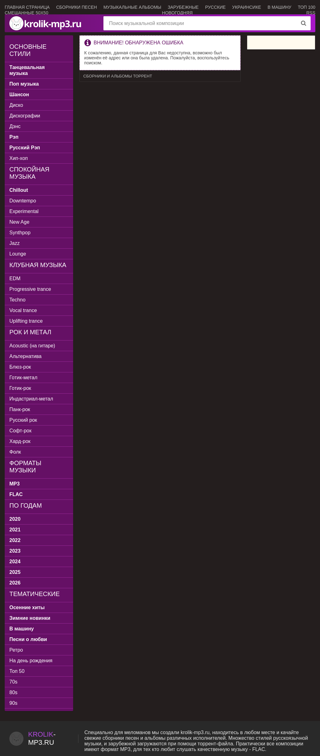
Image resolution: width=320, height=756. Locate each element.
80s (13, 692)
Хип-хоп (18, 158)
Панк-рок (19, 409)
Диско (16, 105)
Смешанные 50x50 (26, 12)
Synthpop (20, 232)
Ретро (16, 650)
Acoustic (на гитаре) (32, 345)
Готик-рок (20, 388)
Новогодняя (177, 12)
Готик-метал (23, 377)
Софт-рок (20, 430)
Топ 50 (16, 671)
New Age (19, 222)
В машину (279, 7)
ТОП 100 (306, 7)
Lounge (17, 253)
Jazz (14, 243)
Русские (215, 7)
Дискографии (24, 115)
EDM (15, 278)
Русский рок (23, 420)
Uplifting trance (26, 321)
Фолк (15, 452)
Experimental (23, 211)
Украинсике (246, 7)
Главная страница (27, 7)
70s (13, 681)
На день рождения (30, 660)
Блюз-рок (20, 367)
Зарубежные (183, 7)
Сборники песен (76, 7)
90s (13, 703)
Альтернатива (25, 356)
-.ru (42, 738)
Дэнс (15, 126)
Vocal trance (23, 310)
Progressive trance (30, 289)
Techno (17, 299)
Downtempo (22, 200)
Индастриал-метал (31, 398)
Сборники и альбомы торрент (117, 76)
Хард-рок (20, 441)
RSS (310, 12)
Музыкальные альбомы (132, 7)
